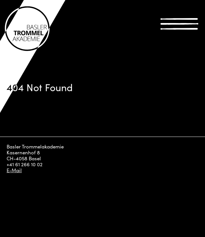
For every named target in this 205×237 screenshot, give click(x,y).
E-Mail (14, 170)
